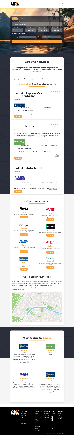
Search (37, 41)
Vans (21, 18)
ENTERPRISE (50, 230)
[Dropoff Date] (44, 30)
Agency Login (60, 414)
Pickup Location (16, 21)
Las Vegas (23, 423)
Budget (24, 228)
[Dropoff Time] (57, 30)
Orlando (29, 419)
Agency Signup (60, 417)
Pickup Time (28, 27)
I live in (40, 36)
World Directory (38, 417)
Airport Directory (37, 420)
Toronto (29, 421)
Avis (50, 213)
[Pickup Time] (31, 30)
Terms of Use (55, 433)
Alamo (24, 263)
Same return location (19, 33)
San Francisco (23, 418)
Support (53, 422)
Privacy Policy (48, 433)
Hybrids (45, 419)
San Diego (23, 421)
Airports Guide (38, 422)
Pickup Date (15, 27)
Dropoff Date (41, 27)
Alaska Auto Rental (29, 168)
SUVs (45, 421)
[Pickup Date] (18, 30)
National (50, 261)
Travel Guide (37, 428)
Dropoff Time (54, 27)
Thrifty (24, 245)
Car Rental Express (22, 433)
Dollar (50, 246)
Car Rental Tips (38, 430)
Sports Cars (46, 417)
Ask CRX (53, 425)
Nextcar (29, 126)
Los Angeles (24, 415)
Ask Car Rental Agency (53, 428)
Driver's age (15, 37)
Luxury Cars (46, 415)
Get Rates (18, 116)
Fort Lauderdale (30, 416)
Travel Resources (37, 425)
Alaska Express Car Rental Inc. (29, 94)
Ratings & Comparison (38, 414)
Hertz (24, 212)
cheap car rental (46, 288)
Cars (15, 18)
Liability (61, 433)
